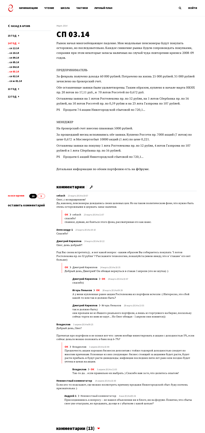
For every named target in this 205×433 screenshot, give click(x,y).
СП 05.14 (14, 62)
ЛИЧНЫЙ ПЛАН (103, 8)
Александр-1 (64, 229)
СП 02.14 (14, 76)
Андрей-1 (70, 396)
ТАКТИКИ (82, 8)
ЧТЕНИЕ (49, 8)
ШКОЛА (65, 8)
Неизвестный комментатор (74, 380)
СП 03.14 (14, 71)
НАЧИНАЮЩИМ (28, 8)
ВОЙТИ (192, 8)
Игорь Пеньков (82, 290)
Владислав (63, 324)
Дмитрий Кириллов (69, 241)
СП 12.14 (14, 48)
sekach (60, 195)
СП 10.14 (14, 53)
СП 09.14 (14, 57)
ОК (66, 214)
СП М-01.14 (15, 81)
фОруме (142, 169)
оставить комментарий (26, 205)
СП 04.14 (14, 67)
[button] (91, 186)
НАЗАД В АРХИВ (19, 26)
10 (33, 196)
